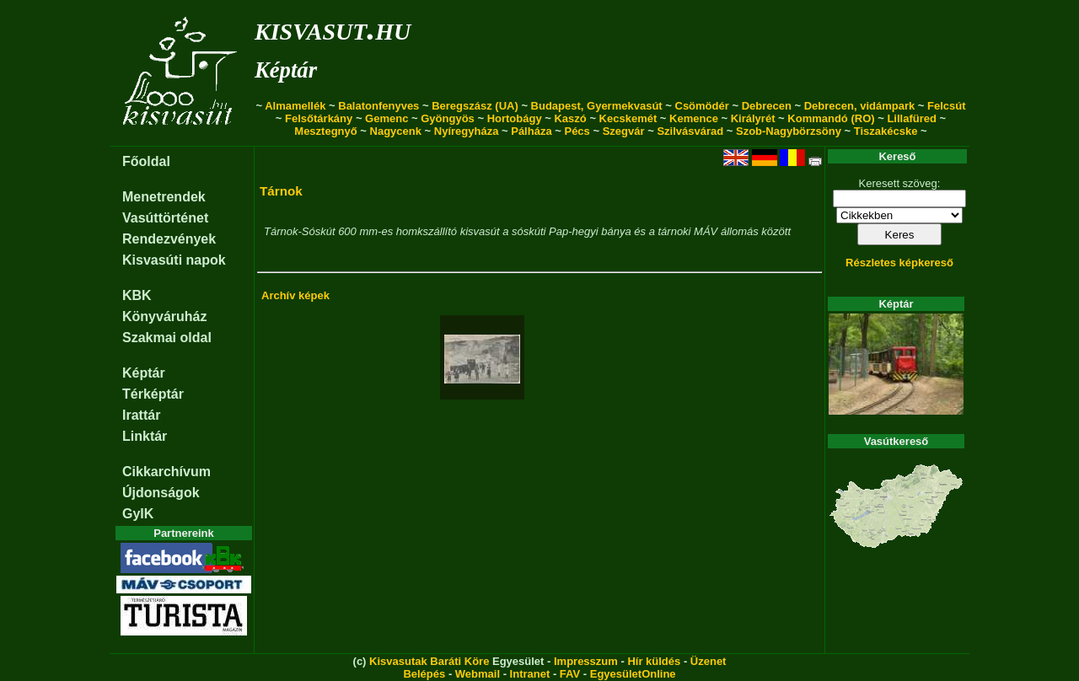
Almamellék (295, 105)
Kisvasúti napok (174, 260)
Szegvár (624, 131)
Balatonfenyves (378, 105)
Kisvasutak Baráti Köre (429, 661)
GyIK (137, 514)
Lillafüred (912, 118)
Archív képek (295, 295)
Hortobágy (514, 118)
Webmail (477, 674)
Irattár (141, 415)
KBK (137, 295)
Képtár (286, 70)
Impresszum (586, 661)
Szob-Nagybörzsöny (788, 131)
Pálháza (531, 131)
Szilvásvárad (690, 131)
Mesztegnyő (325, 131)
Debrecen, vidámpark (859, 105)
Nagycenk (395, 131)
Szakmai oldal (167, 337)
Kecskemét (628, 118)
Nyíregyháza (466, 131)
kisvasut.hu (333, 28)
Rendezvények (169, 239)
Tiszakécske (886, 131)
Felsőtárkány (318, 118)
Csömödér (702, 105)
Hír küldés (653, 661)
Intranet (530, 674)
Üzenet (708, 661)
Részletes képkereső (899, 262)
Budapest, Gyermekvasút (597, 105)
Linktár (144, 436)
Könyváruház (164, 316)
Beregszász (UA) (475, 105)
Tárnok (281, 191)
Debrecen (767, 105)
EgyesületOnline (633, 674)
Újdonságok (161, 492)
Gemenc (386, 118)
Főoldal (146, 161)
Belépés (424, 674)
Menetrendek (164, 197)
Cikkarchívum (166, 471)
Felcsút (946, 105)
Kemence (693, 118)
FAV (570, 674)
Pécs (576, 131)
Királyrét (753, 118)
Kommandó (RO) (830, 118)
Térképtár (153, 394)
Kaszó (570, 118)
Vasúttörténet (165, 218)
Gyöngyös (448, 118)
